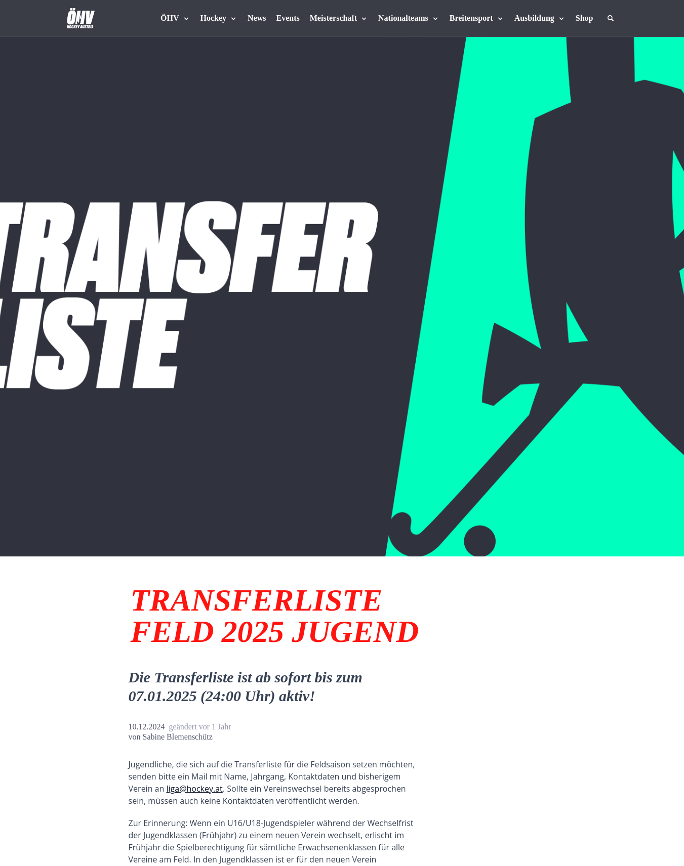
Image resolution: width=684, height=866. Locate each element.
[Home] (81, 18)
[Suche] (610, 18)
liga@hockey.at (194, 788)
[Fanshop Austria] (584, 18)
